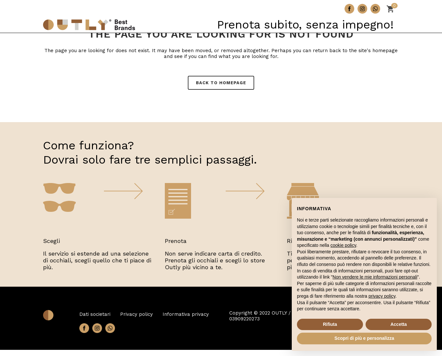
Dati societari (94, 314)
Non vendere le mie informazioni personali (375, 277)
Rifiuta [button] (330, 324)
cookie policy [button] (343, 245)
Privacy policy (136, 314)
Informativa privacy (186, 314)
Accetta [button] (399, 324)
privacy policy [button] (381, 296)
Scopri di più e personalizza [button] (364, 338)
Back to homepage (221, 82)
